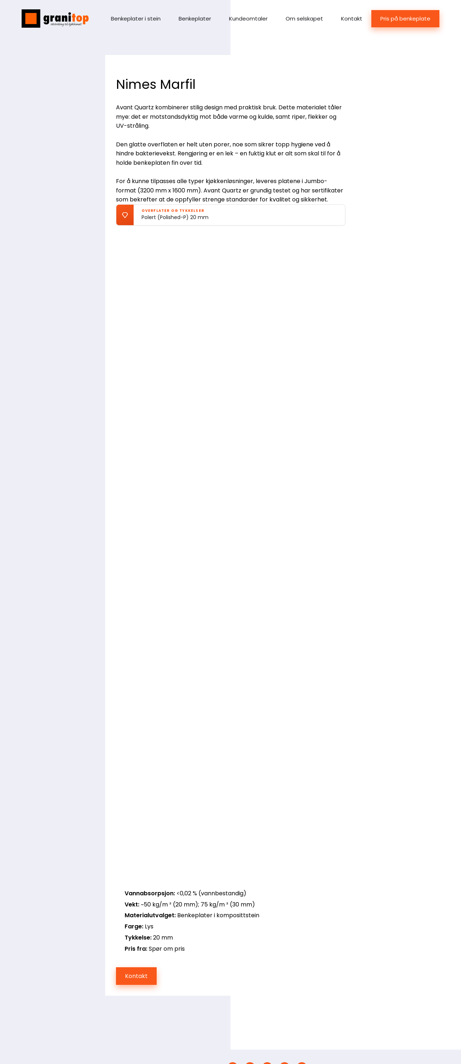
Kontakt (351, 18)
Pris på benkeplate (405, 18)
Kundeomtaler (248, 18)
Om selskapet (304, 18)
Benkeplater (195, 18)
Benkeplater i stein (136, 18)
